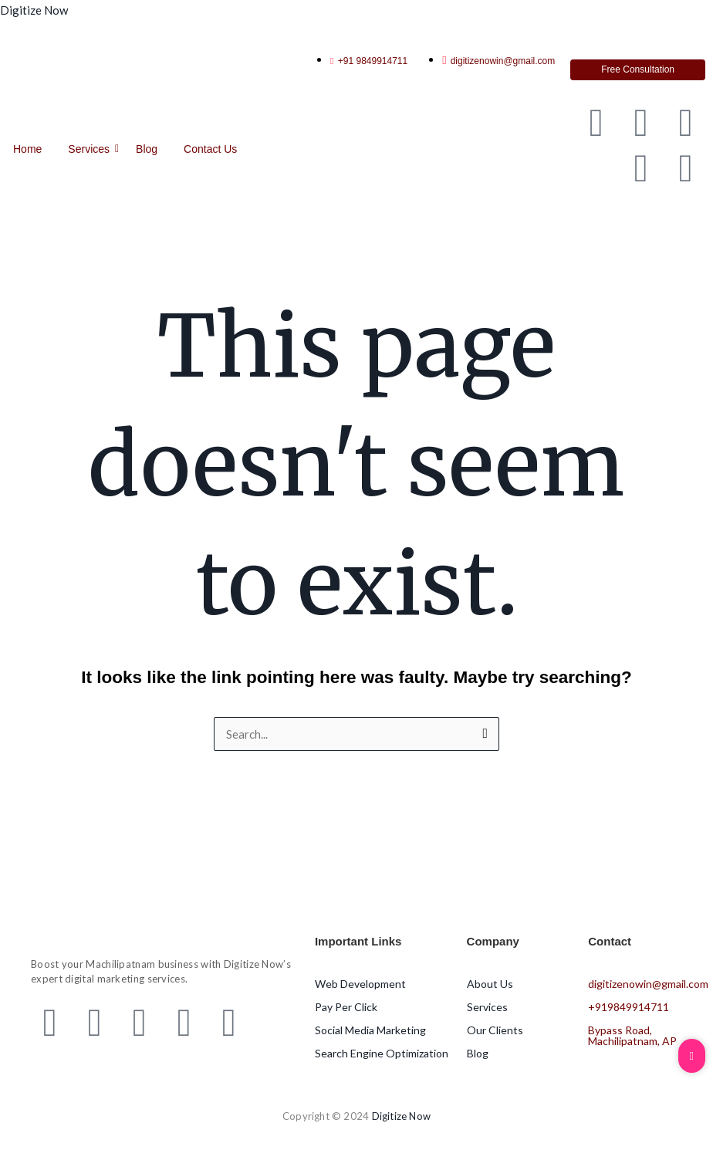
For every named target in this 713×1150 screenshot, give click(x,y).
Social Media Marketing (370, 1030)
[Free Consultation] (637, 69)
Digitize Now (34, 10)
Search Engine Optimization (381, 1053)
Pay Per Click (346, 1006)
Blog (146, 149)
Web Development (360, 983)
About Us (490, 983)
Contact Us (210, 149)
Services (91, 149)
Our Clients (495, 1030)
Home (27, 149)
